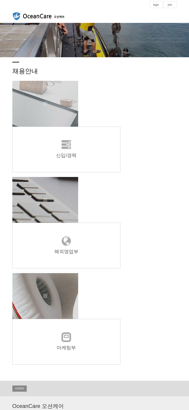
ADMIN (19, 251)
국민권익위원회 (24, 352)
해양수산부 (22, 357)
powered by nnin (93, 294)
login (156, 4)
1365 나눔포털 (23, 362)
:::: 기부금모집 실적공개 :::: (31, 373)
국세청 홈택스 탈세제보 (29, 347)
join (170, 4)
